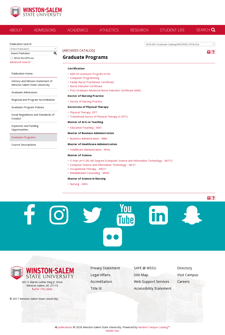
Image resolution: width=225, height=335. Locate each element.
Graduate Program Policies (27, 107)
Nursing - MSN (78, 184)
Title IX (96, 288)
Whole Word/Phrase (24, 58)
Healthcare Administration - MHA (90, 149)
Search (205, 29)
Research (139, 29)
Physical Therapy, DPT (83, 112)
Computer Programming (84, 78)
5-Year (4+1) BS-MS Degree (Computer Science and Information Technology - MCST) (121, 160)
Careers (183, 281)
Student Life (172, 29)
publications (65, 327)
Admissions (45, 29)
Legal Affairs (100, 274)
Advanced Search (20, 62)
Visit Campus (187, 274)
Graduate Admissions (24, 92)
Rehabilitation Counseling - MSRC (90, 173)
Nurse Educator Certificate (86, 86)
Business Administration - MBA (88, 138)
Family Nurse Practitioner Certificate (92, 82)
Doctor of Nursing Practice (86, 101)
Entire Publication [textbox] (20, 48)
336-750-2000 (42, 289)
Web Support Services (151, 281)
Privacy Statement (105, 268)
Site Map (141, 274)
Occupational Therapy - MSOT (88, 169)
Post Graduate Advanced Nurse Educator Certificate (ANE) (105, 90)
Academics (78, 29)
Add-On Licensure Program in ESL (90, 74)
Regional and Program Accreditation (33, 99)
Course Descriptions (23, 144)
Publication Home (22, 73)
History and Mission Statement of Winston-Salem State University (31, 82)
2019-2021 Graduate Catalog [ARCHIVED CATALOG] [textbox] (172, 44)
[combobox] (180, 44)
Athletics (109, 29)
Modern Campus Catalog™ (154, 327)
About (16, 29)
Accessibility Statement (153, 288)
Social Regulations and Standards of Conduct (32, 116)
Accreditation (101, 281)
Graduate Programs (23, 137)
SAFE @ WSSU (145, 268)
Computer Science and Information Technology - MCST (103, 165)
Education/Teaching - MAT (86, 127)
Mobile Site (112, 330)
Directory (184, 268)
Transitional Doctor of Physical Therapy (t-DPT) (99, 116)
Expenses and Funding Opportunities (24, 127)
